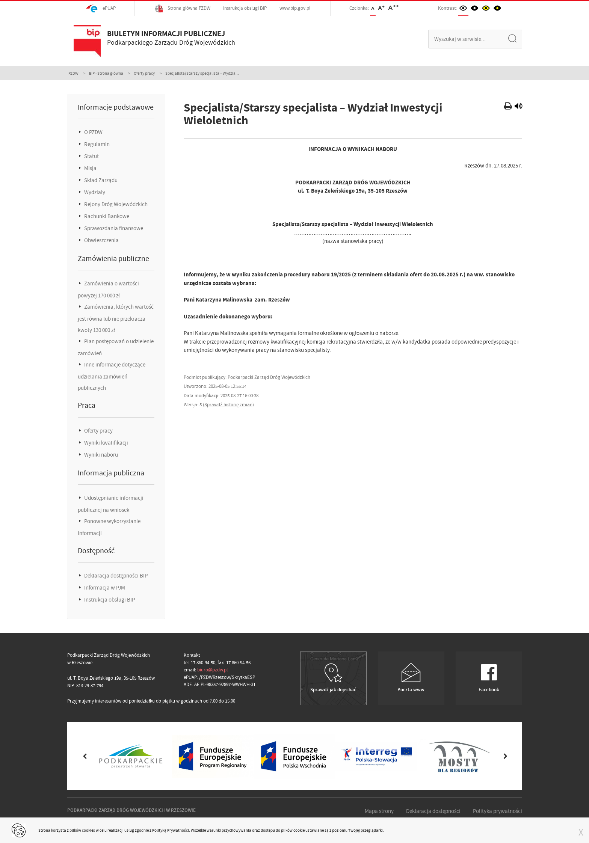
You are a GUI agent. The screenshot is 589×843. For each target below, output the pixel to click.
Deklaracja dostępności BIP (115, 575)
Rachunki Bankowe (106, 216)
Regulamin (96, 144)
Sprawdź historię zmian (228, 404)
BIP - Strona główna (106, 73)
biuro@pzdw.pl (212, 670)
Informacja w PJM (104, 587)
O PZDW (93, 132)
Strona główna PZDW (182, 8)
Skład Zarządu (100, 180)
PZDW (73, 73)
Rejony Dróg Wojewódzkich (115, 204)
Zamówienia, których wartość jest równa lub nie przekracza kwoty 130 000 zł (116, 318)
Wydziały (94, 192)
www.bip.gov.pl (294, 8)
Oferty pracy (144, 73)
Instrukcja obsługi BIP (245, 8)
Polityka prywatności (497, 811)
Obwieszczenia (101, 240)
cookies (88, 830)
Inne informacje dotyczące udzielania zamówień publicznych (111, 376)
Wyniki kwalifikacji (105, 442)
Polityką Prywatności (170, 830)
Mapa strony (379, 811)
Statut (91, 156)
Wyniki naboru (100, 454)
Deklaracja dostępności (433, 811)
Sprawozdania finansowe (113, 228)
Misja (90, 168)
